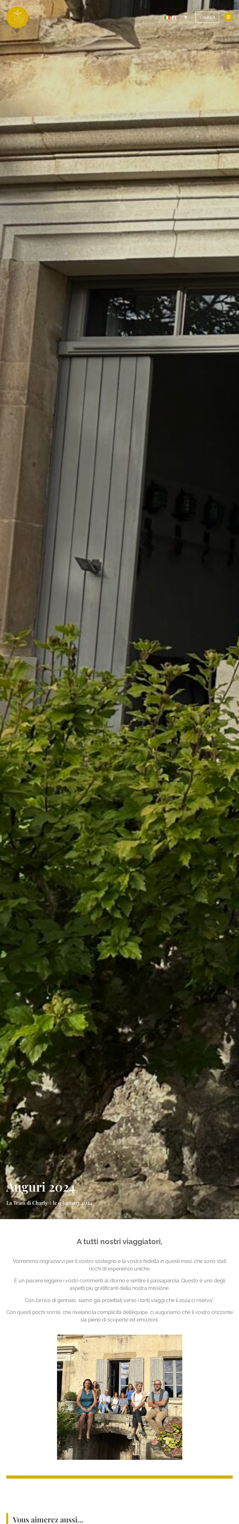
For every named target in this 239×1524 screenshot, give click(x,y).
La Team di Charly (27, 1202)
